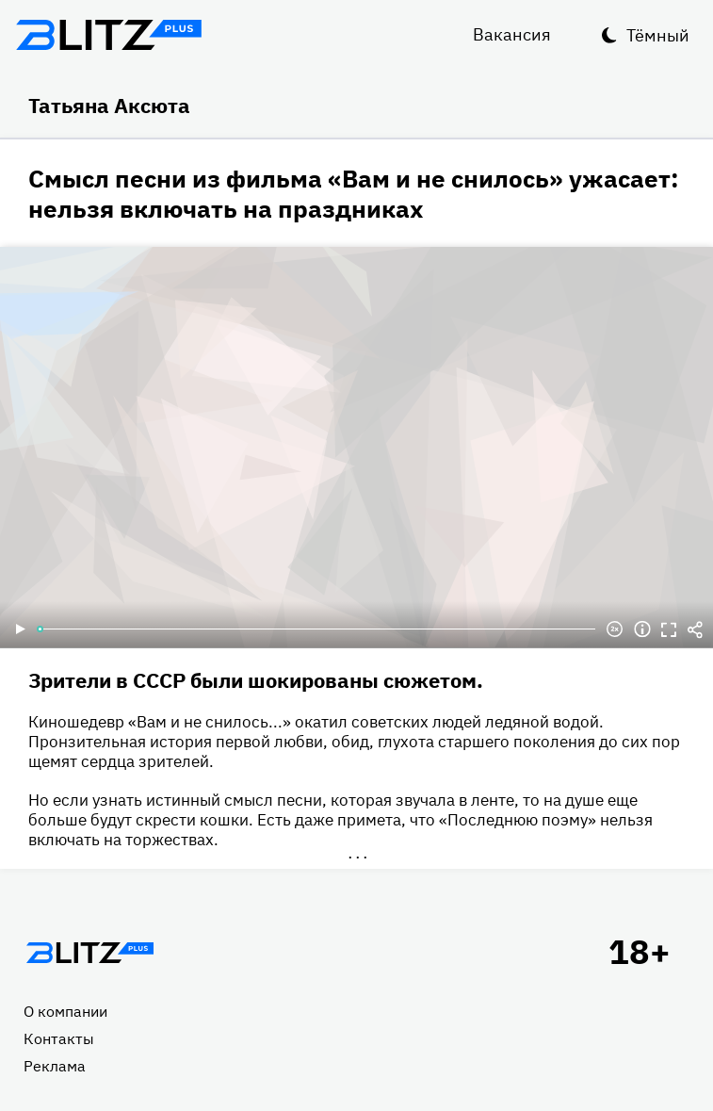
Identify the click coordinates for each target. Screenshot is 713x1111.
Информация (642, 629)
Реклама (55, 1065)
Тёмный (657, 35)
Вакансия (512, 34)
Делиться (695, 629)
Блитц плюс (108, 35)
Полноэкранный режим (669, 629)
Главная (89, 952)
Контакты (59, 1038)
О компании (65, 1011)
